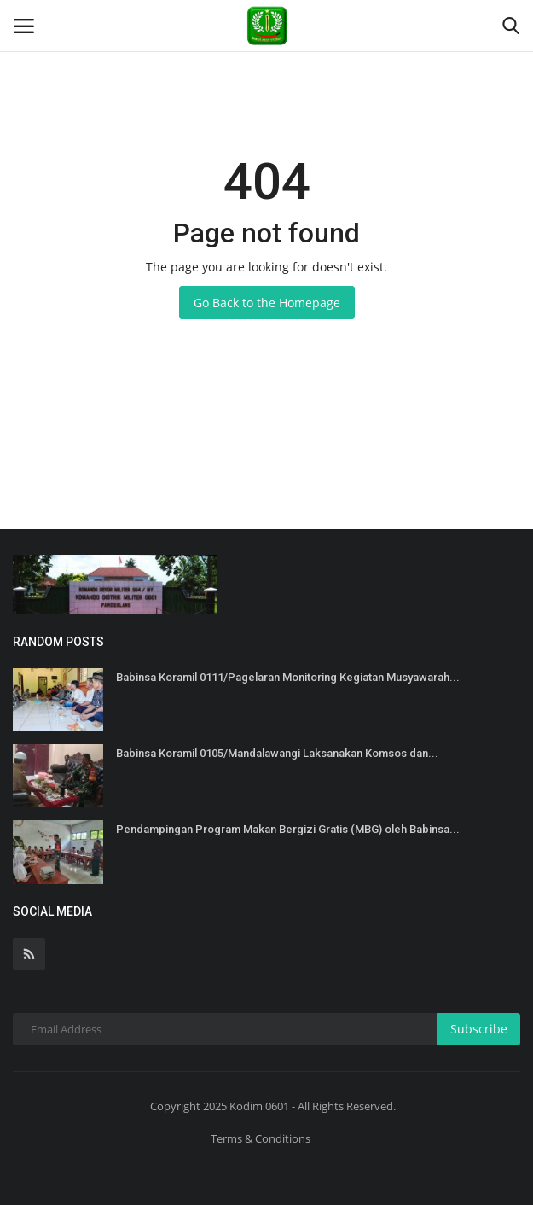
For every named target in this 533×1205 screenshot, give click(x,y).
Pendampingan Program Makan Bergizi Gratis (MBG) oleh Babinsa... (288, 829)
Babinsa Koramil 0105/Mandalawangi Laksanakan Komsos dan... (277, 753)
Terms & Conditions (260, 1138)
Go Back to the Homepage (267, 302)
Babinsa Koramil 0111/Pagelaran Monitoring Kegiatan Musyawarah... (288, 677)
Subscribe (478, 1029)
